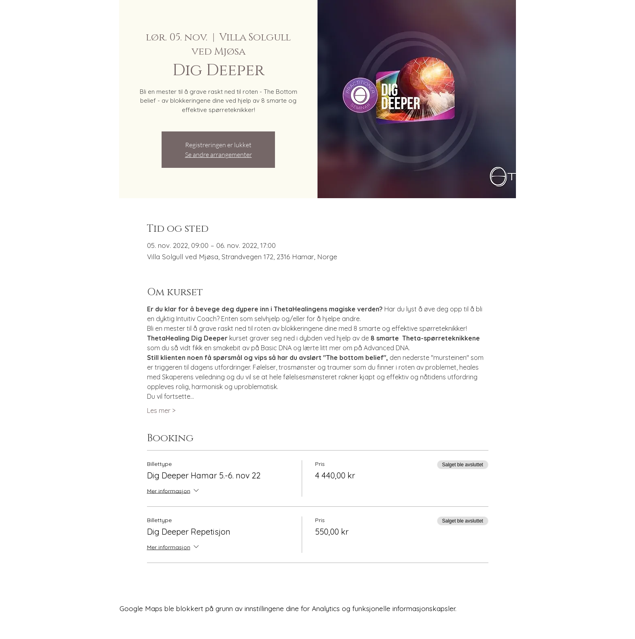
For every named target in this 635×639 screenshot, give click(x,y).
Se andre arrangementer (218, 154)
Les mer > (161, 410)
